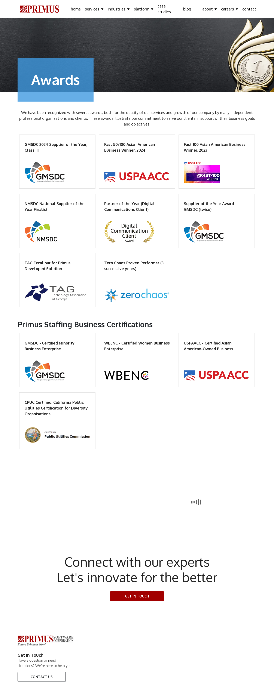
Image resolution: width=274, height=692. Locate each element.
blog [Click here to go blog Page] (187, 9)
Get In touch (137, 596)
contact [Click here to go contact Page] (249, 9)
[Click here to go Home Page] (39, 9)
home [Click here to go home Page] (76, 9)
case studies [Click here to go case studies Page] (164, 9)
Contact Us (42, 677)
